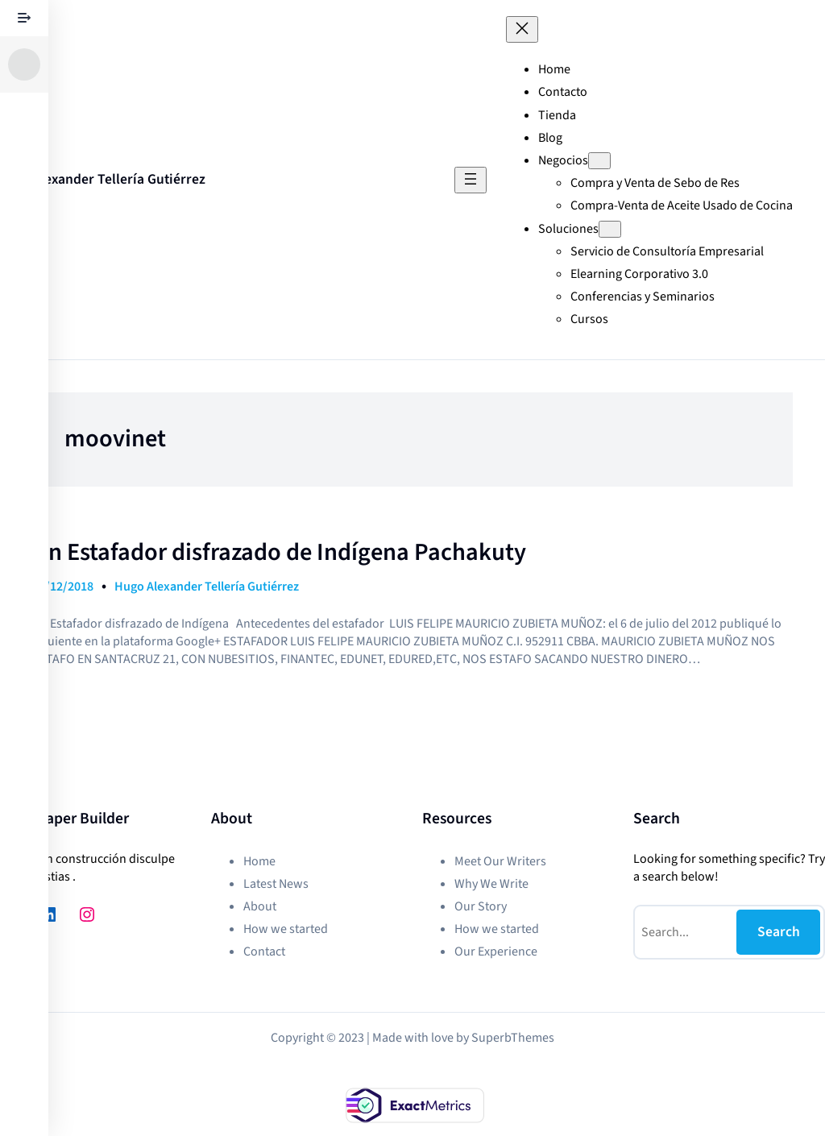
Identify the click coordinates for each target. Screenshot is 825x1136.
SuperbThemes (512, 1038)
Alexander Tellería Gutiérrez (118, 179)
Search (778, 932)
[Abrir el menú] (470, 180)
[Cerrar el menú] (522, 29)
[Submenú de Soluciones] (610, 229)
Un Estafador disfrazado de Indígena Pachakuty (279, 552)
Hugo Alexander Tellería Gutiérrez (206, 586)
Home (554, 69)
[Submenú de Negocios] (599, 160)
